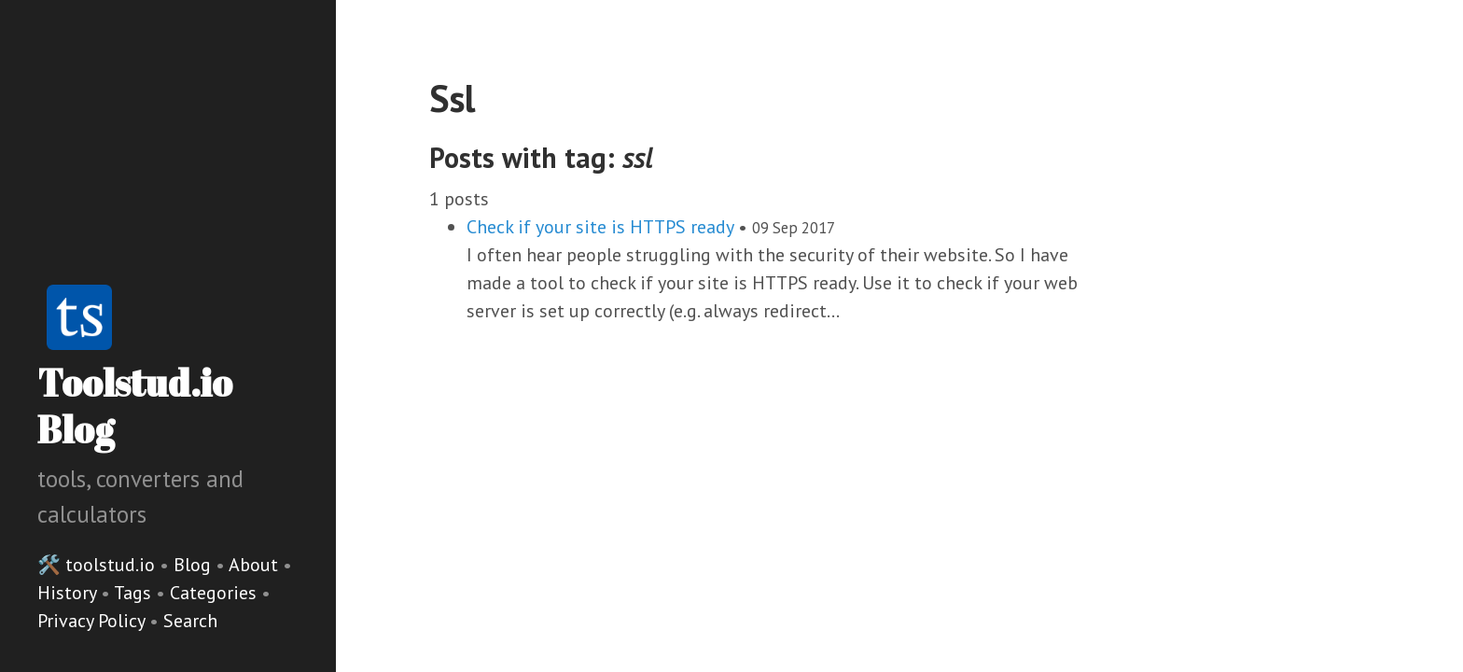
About (256, 565)
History (69, 593)
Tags (135, 593)
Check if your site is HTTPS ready (600, 227)
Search (190, 621)
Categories (215, 593)
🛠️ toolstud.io (96, 565)
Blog (192, 565)
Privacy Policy (93, 621)
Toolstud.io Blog (134, 406)
